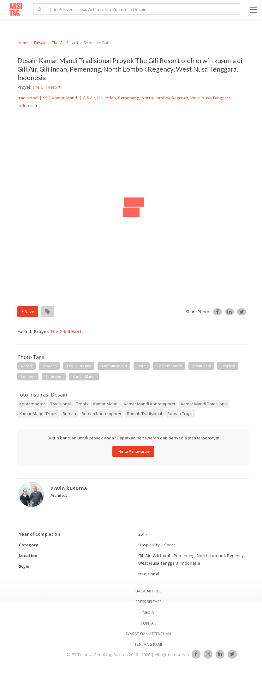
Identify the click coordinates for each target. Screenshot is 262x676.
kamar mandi (84, 376)
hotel (142, 365)
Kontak (148, 623)
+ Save (27, 311)
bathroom (54, 376)
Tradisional (60, 404)
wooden (50, 365)
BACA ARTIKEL (148, 591)
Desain (40, 42)
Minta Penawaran (133, 451)
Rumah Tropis (180, 413)
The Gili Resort (65, 42)
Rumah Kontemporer (101, 413)
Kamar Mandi (65, 98)
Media (148, 612)
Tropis (82, 404)
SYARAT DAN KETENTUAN (148, 634)
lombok (28, 376)
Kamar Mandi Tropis (38, 413)
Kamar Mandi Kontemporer (150, 404)
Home (22, 42)
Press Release (148, 601)
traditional (201, 365)
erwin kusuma (79, 365)
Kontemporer (32, 404)
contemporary (169, 365)
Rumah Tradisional (144, 413)
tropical (228, 365)
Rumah (69, 413)
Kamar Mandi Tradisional (204, 404)
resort (27, 365)
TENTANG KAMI (148, 644)
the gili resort (114, 365)
